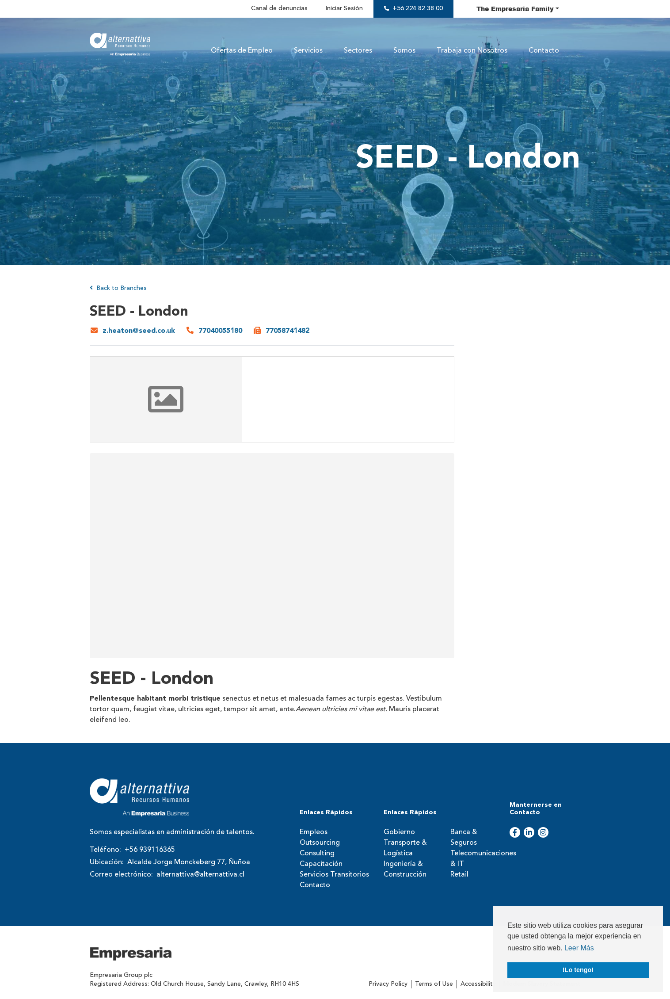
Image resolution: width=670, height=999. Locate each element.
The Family (515, 8)
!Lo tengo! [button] (578, 969)
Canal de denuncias (279, 8)
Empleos (313, 832)
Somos (404, 50)
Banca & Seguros (463, 837)
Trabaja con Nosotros (472, 50)
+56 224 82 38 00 (417, 8)
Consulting (317, 853)
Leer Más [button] (579, 948)
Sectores (358, 50)
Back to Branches (118, 288)
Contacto (544, 50)
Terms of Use (434, 984)
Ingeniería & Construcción (405, 869)
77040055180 (220, 331)
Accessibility (478, 984)
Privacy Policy (388, 984)
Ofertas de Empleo (242, 50)
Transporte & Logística (405, 848)
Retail (459, 874)
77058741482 (287, 331)
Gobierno (399, 832)
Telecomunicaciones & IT (476, 859)
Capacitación (321, 864)
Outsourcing (320, 842)
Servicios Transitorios (334, 874)
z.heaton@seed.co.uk (139, 331)
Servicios (308, 50)
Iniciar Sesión (344, 8)
